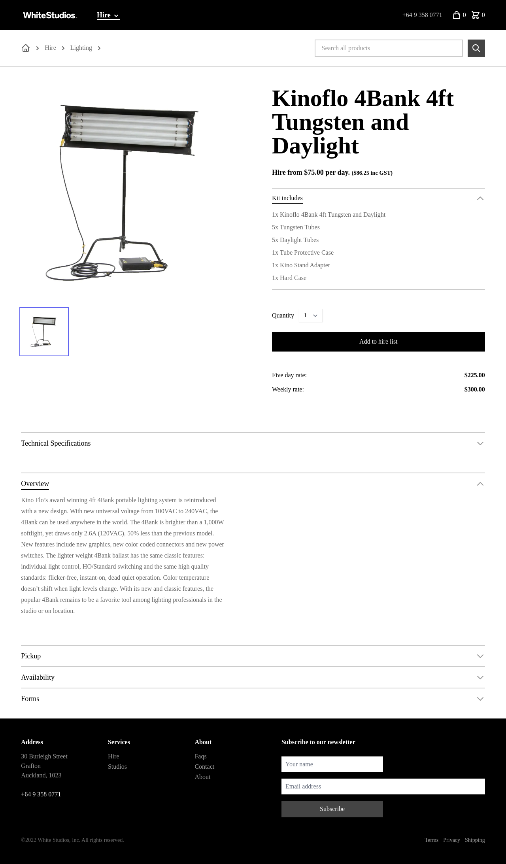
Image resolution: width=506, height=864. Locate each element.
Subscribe (332, 808)
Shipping (475, 840)
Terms (432, 840)
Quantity (283, 315)
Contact (204, 766)
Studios (117, 766)
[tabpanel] (127, 192)
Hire (108, 15)
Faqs (200, 756)
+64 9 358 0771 (422, 14)
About (202, 776)
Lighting (81, 47)
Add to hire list (378, 341)
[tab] (44, 332)
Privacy (451, 840)
